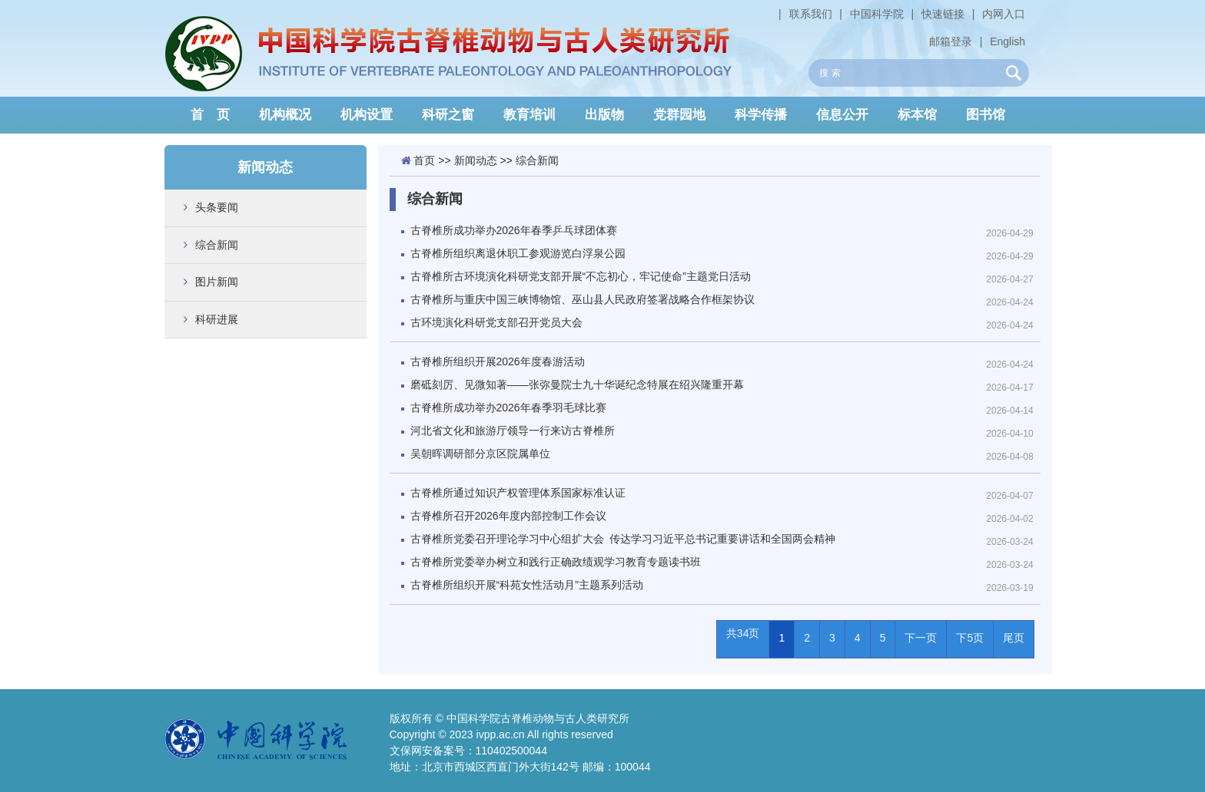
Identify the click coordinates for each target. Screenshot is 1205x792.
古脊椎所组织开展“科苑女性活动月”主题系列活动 (526, 585)
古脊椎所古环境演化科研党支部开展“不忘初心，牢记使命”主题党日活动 (580, 276)
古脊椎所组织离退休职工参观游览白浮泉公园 (518, 253)
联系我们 (810, 14)
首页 (424, 160)
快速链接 (942, 14)
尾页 (1013, 638)
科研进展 (216, 319)
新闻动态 (475, 160)
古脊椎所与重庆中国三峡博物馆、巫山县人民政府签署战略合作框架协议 (582, 299)
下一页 (921, 638)
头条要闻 (216, 207)
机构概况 (285, 114)
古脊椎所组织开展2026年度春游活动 (497, 361)
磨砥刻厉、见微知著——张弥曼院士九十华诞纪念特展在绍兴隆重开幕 (577, 384)
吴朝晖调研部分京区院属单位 (480, 453)
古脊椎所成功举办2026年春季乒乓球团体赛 (513, 230)
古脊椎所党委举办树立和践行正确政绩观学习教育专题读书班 (555, 562)
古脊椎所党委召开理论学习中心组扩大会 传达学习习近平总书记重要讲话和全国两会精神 (622, 539)
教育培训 (529, 114)
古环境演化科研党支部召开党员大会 (496, 322)
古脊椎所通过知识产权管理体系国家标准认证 (518, 493)
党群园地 (679, 114)
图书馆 (985, 114)
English (1007, 41)
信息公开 (842, 114)
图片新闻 (216, 282)
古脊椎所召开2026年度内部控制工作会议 (508, 516)
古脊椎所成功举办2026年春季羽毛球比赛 (508, 407)
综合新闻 (216, 245)
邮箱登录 (950, 41)
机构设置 (366, 114)
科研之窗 (448, 114)
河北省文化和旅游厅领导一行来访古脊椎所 (512, 430)
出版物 (604, 114)
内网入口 (1003, 14)
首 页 (210, 114)
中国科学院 (877, 14)
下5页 (970, 638)
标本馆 (917, 114)
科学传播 (761, 114)
